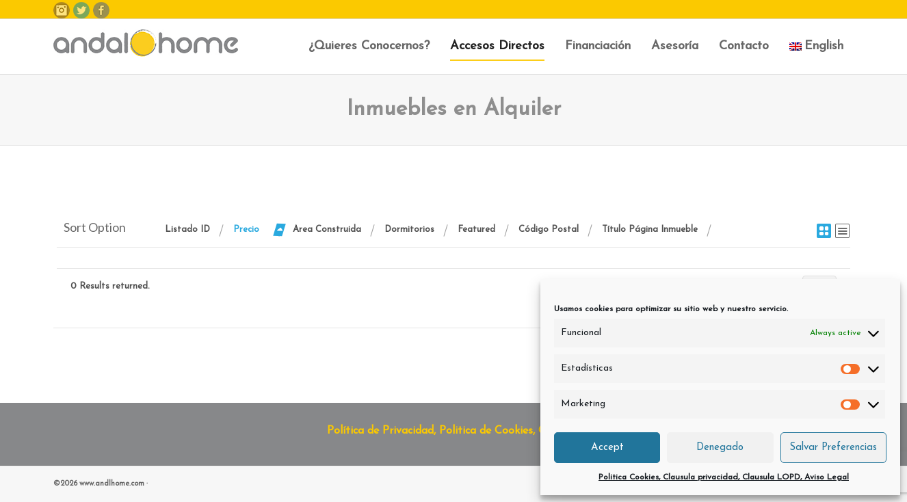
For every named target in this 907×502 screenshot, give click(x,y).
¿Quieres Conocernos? (369, 46)
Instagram (61, 10)
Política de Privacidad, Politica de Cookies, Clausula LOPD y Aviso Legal (505, 430)
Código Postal (548, 229)
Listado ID (187, 229)
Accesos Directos (497, 46)
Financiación (598, 46)
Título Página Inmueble (650, 229)
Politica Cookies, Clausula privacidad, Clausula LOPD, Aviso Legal (724, 477)
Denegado (720, 447)
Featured (476, 229)
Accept (607, 447)
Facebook (101, 10)
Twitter (81, 10)
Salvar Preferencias (833, 447)
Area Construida (327, 229)
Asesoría (674, 46)
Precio (246, 229)
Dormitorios (409, 229)
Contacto (744, 46)
